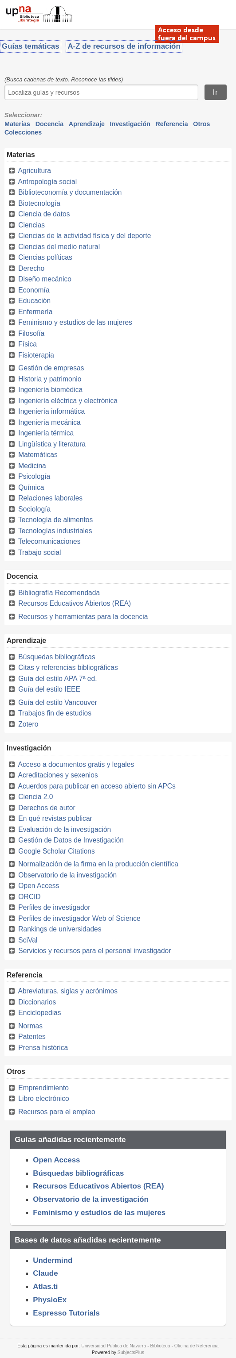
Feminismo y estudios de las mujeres (75, 322)
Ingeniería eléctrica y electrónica (68, 400)
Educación (34, 300)
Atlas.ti (45, 1286)
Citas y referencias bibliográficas (68, 667)
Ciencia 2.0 (35, 796)
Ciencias (31, 225)
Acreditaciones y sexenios (58, 775)
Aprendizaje (87, 123)
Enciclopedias (39, 1012)
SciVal (27, 940)
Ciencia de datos (44, 214)
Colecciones (23, 132)
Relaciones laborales (50, 498)
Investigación (130, 123)
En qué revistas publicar (55, 818)
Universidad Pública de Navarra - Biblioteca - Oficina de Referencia (150, 1345)
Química (31, 487)
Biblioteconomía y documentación (70, 192)
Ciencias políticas (45, 257)
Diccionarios (37, 1002)
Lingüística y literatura (52, 444)
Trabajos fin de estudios (54, 713)
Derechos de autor (46, 808)
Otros (201, 123)
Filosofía (31, 333)
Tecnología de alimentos (55, 519)
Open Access (38, 885)
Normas (30, 1026)
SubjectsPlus (131, 1352)
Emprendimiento (43, 1088)
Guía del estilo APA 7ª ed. (57, 678)
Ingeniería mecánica (49, 422)
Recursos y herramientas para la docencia (83, 616)
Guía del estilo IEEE (49, 689)
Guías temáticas (30, 46)
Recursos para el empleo (56, 1112)
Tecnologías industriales (55, 531)
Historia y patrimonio (49, 379)
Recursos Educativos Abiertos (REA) (74, 603)
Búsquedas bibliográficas (56, 657)
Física (27, 344)
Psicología (34, 476)
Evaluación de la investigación (64, 829)
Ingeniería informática (51, 411)
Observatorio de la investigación (67, 875)
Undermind (52, 1260)
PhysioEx (50, 1300)
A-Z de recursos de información (123, 46)
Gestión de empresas (51, 368)
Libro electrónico (43, 1098)
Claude (45, 1273)
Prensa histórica (43, 1047)
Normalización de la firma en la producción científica (98, 864)
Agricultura (34, 170)
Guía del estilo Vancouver (57, 702)
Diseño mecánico (44, 279)
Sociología (34, 509)
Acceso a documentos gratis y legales (76, 764)
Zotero (28, 724)
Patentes (32, 1036)
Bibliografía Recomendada (59, 592)
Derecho (31, 268)
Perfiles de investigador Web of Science (79, 918)
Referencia (172, 123)
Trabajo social (39, 552)
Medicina (32, 465)
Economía (33, 290)
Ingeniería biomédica (50, 389)
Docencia (49, 123)
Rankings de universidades (59, 929)
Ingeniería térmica (46, 433)
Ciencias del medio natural (59, 246)
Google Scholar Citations (56, 851)
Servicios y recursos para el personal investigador (94, 950)
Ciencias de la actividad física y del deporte (84, 235)
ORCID (29, 896)
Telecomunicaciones (49, 541)
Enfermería (35, 311)
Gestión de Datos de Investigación (71, 840)
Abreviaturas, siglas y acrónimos (67, 991)
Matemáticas (37, 454)
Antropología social (47, 181)
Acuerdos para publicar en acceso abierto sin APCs (96, 786)
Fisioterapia (36, 355)
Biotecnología (39, 203)
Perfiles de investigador (54, 907)
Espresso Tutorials (66, 1313)
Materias (17, 123)
